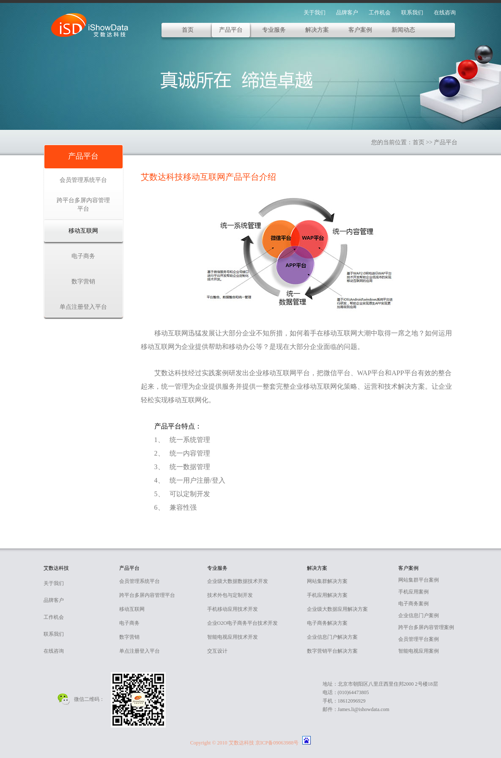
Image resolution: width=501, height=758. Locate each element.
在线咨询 (445, 12)
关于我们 (315, 12)
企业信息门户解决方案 (332, 637)
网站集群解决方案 (327, 581)
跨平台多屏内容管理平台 (83, 204)
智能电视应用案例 (418, 651)
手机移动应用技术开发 (232, 609)
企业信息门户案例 (418, 615)
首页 (188, 30)
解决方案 (317, 30)
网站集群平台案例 (418, 580)
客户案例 (360, 30)
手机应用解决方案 (327, 595)
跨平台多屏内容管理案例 (426, 627)
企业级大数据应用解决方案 (337, 609)
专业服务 (274, 30)
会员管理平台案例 (418, 639)
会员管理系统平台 (83, 180)
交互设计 (217, 651)
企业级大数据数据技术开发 (237, 581)
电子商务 (83, 256)
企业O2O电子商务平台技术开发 (242, 623)
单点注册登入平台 (83, 307)
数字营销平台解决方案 (332, 651)
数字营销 (83, 281)
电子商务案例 (413, 604)
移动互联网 (83, 231)
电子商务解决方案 (327, 623)
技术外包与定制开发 (230, 595)
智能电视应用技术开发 (232, 637)
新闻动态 (403, 30)
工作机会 (380, 12)
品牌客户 (347, 12)
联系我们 (412, 12)
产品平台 (231, 30)
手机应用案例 (413, 592)
